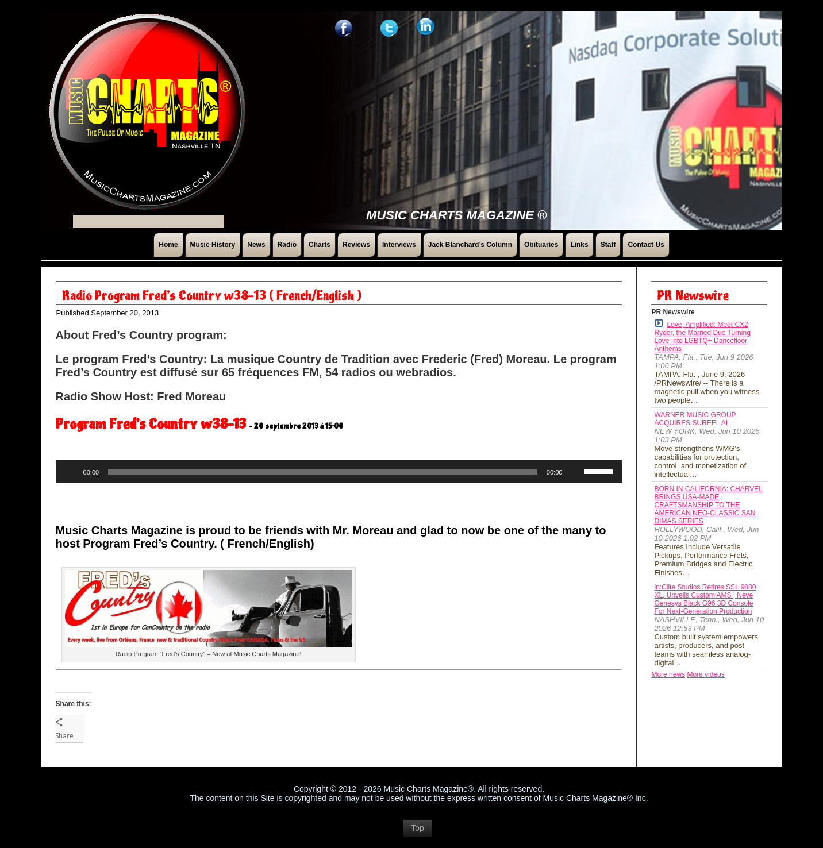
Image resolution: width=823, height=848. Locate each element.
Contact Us (646, 245)
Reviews (356, 245)
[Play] (70, 471)
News (256, 245)
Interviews (399, 245)
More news (668, 674)
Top (417, 833)
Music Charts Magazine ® (456, 215)
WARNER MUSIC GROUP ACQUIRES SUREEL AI (695, 419)
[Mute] (574, 471)
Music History (213, 245)
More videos (705, 674)
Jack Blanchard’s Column (470, 245)
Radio (287, 245)
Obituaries (541, 245)
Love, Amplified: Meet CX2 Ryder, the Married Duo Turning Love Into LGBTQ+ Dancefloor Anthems (702, 336)
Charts (319, 245)
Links (579, 245)
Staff (608, 245)
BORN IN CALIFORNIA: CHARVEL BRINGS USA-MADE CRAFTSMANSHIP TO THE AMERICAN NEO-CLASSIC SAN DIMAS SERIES (708, 505)
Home (168, 245)
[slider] (322, 472)
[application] (339, 471)
